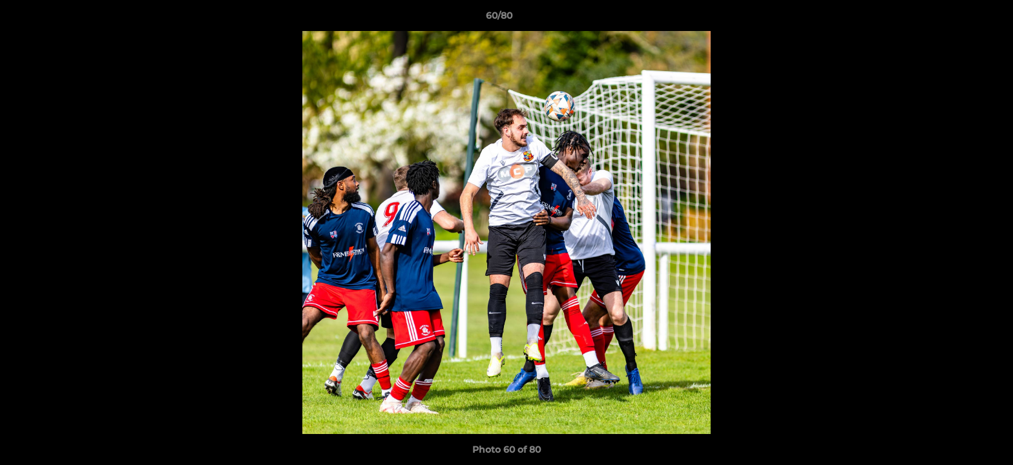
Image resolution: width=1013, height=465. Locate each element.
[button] (958, 19)
